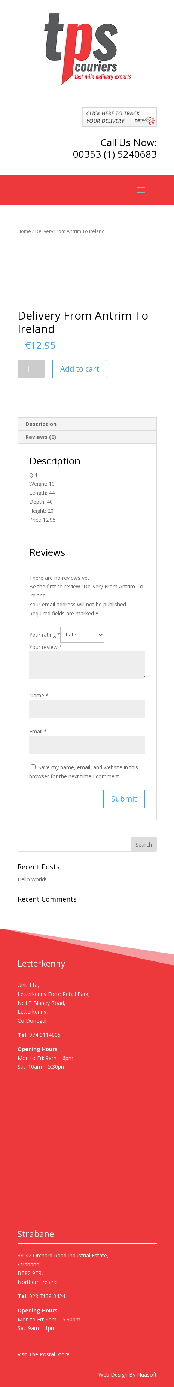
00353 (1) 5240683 (115, 154)
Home (24, 231)
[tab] (87, 424)
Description (41, 423)
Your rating (44, 634)
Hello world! (32, 879)
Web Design (113, 1374)
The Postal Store (49, 1354)
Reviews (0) (40, 436)
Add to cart (79, 369)
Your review (45, 647)
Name (39, 695)
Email (38, 731)
